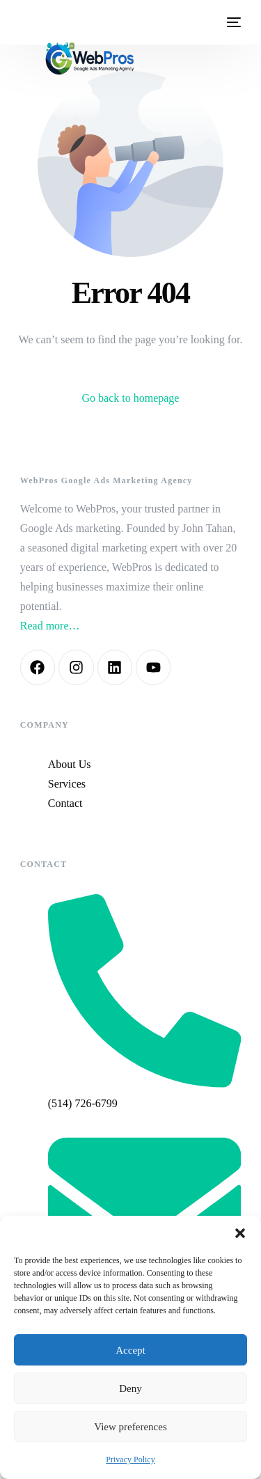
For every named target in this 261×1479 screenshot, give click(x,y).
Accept (130, 1350)
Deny (130, 1388)
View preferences (130, 1426)
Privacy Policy (130, 1459)
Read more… (50, 626)
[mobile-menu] (232, 22)
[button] (240, 1233)
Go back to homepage (131, 398)
